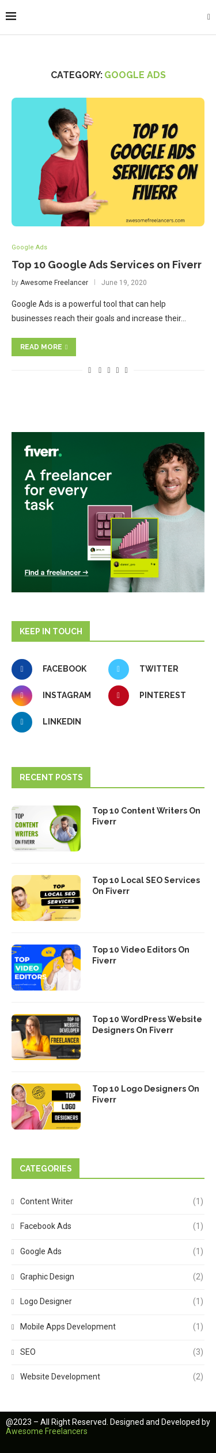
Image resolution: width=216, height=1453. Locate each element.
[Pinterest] (153, 695)
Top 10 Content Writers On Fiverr (146, 816)
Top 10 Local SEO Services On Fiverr (146, 886)
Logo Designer (111, 1302)
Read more (43, 347)
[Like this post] (89, 370)
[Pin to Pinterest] (117, 370)
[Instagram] (57, 695)
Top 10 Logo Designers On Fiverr (145, 1094)
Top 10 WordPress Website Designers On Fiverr (147, 1025)
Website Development (111, 1377)
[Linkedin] (57, 722)
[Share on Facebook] (99, 370)
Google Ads (29, 247)
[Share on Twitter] (108, 370)
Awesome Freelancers (47, 1431)
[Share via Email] (126, 370)
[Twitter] (153, 669)
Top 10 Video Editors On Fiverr (141, 955)
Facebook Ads (111, 1226)
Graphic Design (111, 1277)
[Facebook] (57, 669)
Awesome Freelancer (54, 283)
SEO (111, 1352)
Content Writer (111, 1202)
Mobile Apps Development (111, 1327)
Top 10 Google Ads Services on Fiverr (107, 265)
